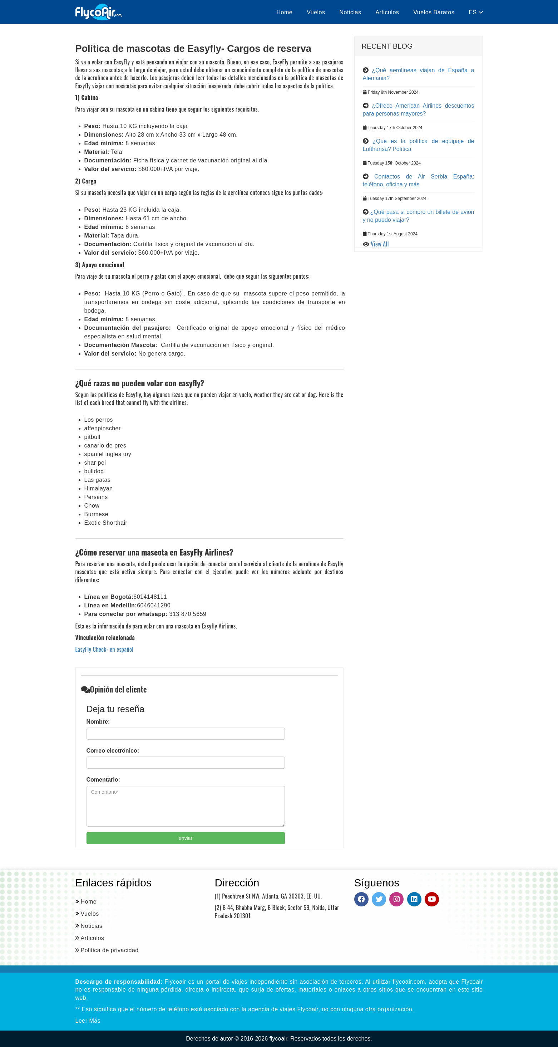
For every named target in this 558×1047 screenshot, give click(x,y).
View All (380, 244)
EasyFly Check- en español (104, 649)
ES (476, 12)
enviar (185, 838)
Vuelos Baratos (433, 12)
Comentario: (103, 780)
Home (285, 12)
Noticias (350, 12)
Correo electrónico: (113, 751)
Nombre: (98, 722)
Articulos (387, 12)
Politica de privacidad (110, 950)
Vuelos (316, 12)
